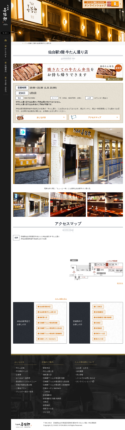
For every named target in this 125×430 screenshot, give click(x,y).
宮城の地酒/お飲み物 (24, 385)
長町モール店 (100, 333)
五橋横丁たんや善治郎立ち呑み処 (51, 328)
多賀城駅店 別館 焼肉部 (103, 317)
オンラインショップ (84, 381)
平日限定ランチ (22, 371)
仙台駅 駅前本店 (45, 307)
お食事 (18, 375)
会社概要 (79, 371)
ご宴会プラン (21, 388)
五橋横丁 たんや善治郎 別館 (54, 378)
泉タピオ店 (99, 339)
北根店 (98, 323)
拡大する (120, 283)
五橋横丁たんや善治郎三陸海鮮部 (51, 333)
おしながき (41, 117)
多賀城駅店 (99, 312)
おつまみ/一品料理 (23, 378)
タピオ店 (46, 412)
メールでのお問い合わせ (85, 378)
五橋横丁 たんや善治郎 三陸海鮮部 (56, 385)
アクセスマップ (94, 117)
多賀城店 (99, 328)
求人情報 (79, 375)
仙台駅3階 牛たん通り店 (48, 312)
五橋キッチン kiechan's (48, 339)
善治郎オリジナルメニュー (26, 381)
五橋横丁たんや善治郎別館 (48, 323)
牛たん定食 (20, 368)
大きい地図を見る (61, 299)
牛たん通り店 (48, 371)
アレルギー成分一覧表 (24, 392)
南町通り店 (43, 317)
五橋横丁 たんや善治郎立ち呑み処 (56, 381)
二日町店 (99, 307)
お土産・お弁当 (82, 368)
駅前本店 (46, 368)
